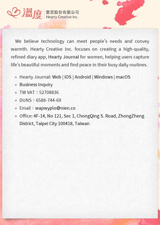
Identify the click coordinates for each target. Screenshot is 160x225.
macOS (123, 77)
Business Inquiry (36, 84)
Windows (103, 77)
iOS (67, 77)
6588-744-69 (48, 100)
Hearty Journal (63, 57)
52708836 (49, 92)
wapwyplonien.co (55, 108)
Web (56, 77)
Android (83, 77)
